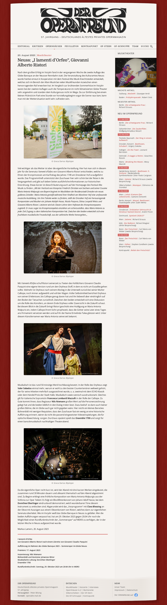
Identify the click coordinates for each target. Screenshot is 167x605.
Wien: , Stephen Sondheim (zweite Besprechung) (136, 245)
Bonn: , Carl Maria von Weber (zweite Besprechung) (135, 230)
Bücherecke (88, 590)
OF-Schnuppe (122, 46)
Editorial (24, 46)
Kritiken (37, 46)
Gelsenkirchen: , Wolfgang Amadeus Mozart (133, 130)
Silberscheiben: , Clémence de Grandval (136, 186)
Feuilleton (72, 46)
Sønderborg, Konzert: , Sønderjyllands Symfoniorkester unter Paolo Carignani (135, 173)
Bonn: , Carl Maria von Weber (135, 239)
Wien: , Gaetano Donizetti (132, 195)
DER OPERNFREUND (27, 583)
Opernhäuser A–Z (73, 590)
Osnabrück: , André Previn (136, 211)
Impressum (120, 590)
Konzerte (83, 587)
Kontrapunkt (89, 46)
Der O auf (123, 595)
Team (135, 46)
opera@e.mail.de (33, 595)
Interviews (94, 587)
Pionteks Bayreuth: (135, 139)
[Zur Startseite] (83, 20)
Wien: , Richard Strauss (132, 219)
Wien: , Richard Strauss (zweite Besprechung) (135, 180)
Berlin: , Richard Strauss (136, 124)
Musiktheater (44, 55)
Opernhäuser (54, 46)
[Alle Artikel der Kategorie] (136, 72)
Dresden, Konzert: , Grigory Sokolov (132, 145)
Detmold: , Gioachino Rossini (135, 157)
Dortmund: (132, 216)
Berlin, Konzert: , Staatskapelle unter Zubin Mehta (134, 201)
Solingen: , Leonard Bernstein (133, 151)
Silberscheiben (72, 593)
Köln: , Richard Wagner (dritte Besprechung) (134, 224)
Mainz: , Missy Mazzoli (134, 163)
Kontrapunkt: (134, 250)
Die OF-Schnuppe (73, 596)
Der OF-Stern (86, 593)
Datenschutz (132, 590)
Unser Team (119, 587)
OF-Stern (106, 46)
